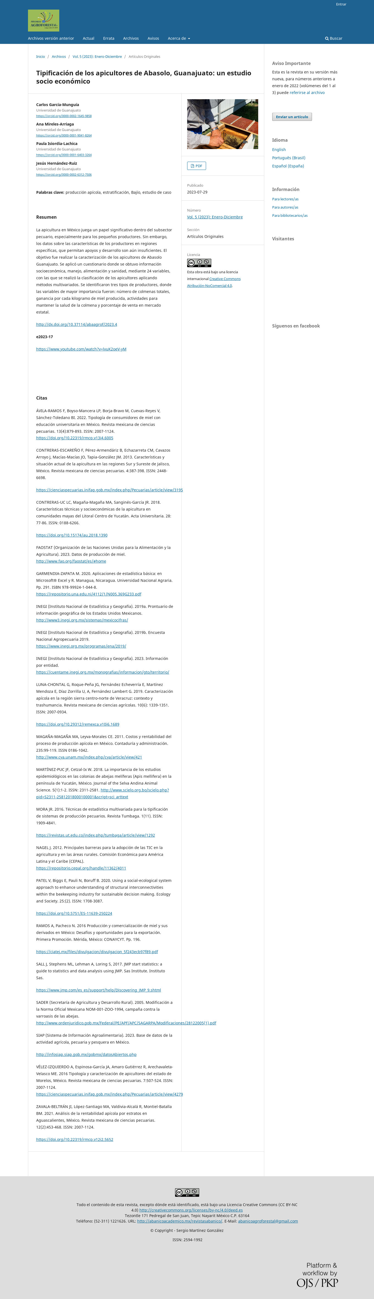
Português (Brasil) (288, 157)
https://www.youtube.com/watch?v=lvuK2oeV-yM (81, 349)
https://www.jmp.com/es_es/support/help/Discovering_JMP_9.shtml (98, 990)
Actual (88, 38)
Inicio (40, 56)
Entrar (341, 4)
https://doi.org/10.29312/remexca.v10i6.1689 (77, 724)
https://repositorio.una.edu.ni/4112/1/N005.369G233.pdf (88, 594)
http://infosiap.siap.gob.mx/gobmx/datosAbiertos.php (86, 1054)
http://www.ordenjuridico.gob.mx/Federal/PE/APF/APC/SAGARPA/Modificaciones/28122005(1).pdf (126, 1022)
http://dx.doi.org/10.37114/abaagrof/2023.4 (76, 324)
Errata (108, 38)
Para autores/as (285, 207)
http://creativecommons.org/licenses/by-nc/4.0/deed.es (191, 1210)
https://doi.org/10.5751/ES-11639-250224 (74, 913)
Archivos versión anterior (51, 38)
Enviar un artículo (292, 116)
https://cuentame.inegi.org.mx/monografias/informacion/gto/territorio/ (102, 672)
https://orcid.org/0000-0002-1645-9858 (64, 116)
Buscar (333, 38)
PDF (198, 165)
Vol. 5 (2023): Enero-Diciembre (97, 56)
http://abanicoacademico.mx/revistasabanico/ (179, 1221)
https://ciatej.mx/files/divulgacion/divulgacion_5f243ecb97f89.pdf (97, 951)
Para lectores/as (285, 198)
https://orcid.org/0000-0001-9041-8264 (64, 135)
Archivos (131, 38)
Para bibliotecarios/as (290, 215)
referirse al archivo (307, 92)
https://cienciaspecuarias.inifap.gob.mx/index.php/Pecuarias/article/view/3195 (109, 489)
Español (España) (288, 166)
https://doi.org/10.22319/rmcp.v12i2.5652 (74, 1139)
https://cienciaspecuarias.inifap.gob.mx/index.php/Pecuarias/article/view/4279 (109, 1094)
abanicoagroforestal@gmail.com (268, 1221)
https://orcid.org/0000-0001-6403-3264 (64, 155)
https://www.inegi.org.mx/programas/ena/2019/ (81, 646)
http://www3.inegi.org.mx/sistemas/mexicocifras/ (82, 620)
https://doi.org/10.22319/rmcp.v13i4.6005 (74, 437)
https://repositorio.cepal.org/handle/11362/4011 (81, 868)
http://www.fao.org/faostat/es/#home (71, 561)
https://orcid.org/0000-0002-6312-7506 (64, 174)
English (279, 149)
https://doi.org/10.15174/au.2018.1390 (72, 535)
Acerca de (177, 38)
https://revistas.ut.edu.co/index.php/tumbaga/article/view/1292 (95, 835)
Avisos (153, 38)
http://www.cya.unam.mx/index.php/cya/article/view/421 (89, 757)
